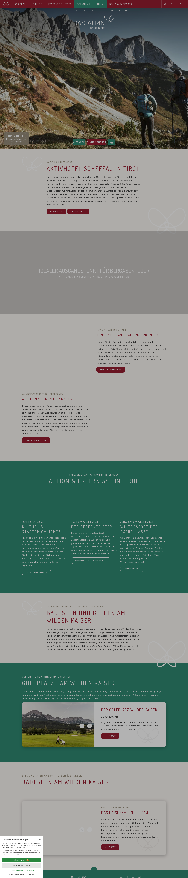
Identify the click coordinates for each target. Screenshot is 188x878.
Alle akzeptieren (21, 860)
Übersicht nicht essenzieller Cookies (21, 870)
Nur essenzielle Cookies (22, 866)
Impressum (30, 874)
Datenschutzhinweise (16, 874)
